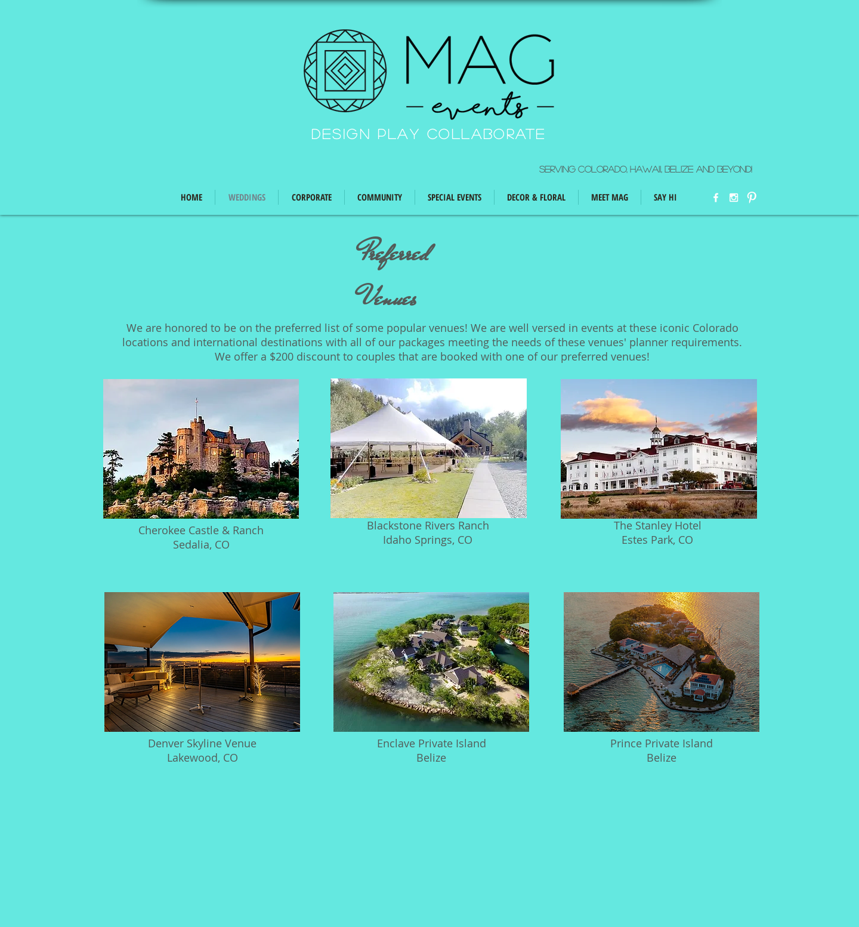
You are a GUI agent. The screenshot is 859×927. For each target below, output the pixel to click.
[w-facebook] (716, 198)
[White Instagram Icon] (734, 198)
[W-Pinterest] (752, 198)
